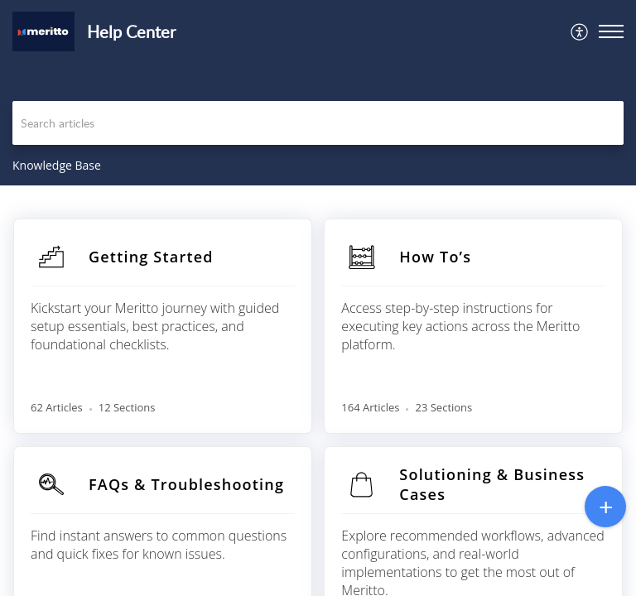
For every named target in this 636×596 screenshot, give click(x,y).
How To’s (435, 257)
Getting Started (151, 257)
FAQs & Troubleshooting (186, 484)
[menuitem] (580, 31)
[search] (318, 123)
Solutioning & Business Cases (492, 484)
